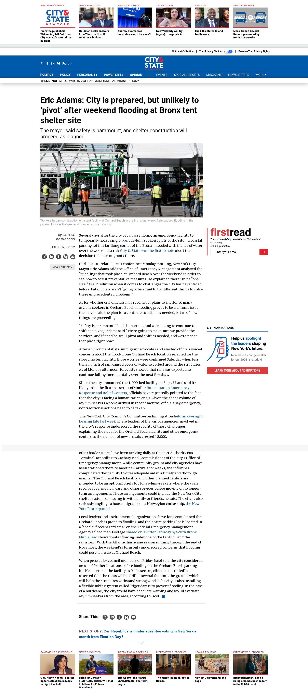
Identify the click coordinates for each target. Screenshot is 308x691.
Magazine (214, 75)
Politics (47, 75)
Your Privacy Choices (215, 51)
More (262, 74)
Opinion (136, 75)
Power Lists (113, 75)
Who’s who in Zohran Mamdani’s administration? (98, 80)
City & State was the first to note (147, 250)
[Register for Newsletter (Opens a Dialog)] (263, 252)
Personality (87, 75)
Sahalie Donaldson (65, 237)
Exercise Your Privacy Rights (254, 51)
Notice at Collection (182, 51)
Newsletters (238, 75)
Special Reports (187, 75)
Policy (65, 75)
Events (161, 75)
